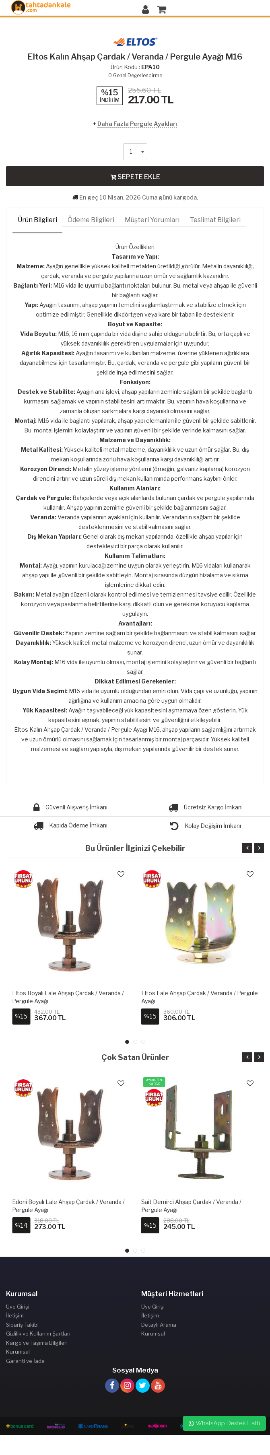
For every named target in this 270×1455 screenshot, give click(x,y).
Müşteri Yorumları (152, 220)
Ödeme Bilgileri (91, 220)
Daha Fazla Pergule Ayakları (137, 123)
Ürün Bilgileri (37, 220)
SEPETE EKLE (135, 176)
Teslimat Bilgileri (215, 220)
